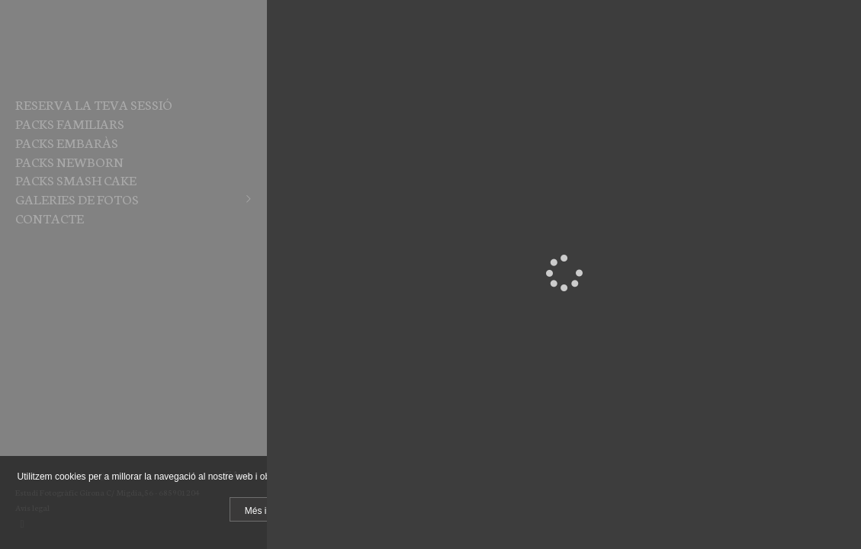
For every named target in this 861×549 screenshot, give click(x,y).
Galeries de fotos (77, 198)
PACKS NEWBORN (69, 161)
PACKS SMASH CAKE (76, 179)
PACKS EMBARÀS (66, 142)
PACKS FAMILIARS (69, 123)
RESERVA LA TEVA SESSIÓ (93, 104)
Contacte (49, 217)
